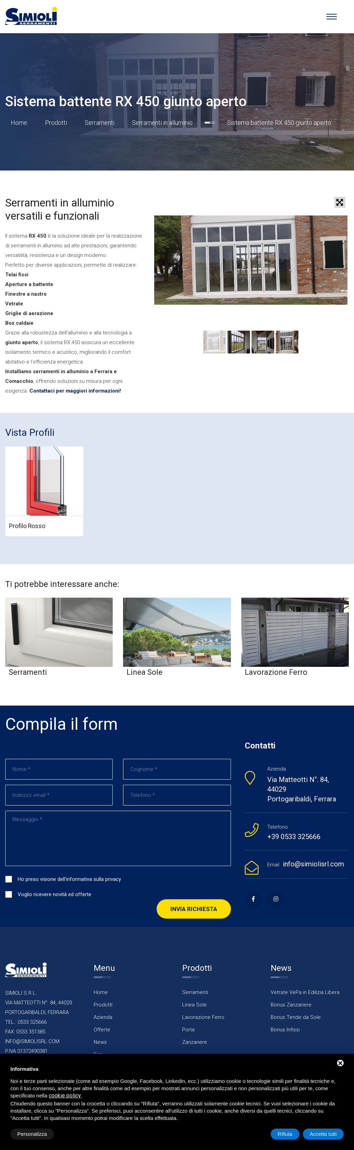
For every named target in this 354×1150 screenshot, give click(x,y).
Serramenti (99, 122)
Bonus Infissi (285, 1030)
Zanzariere (194, 1042)
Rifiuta (285, 1134)
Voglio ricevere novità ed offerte (54, 894)
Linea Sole (194, 1005)
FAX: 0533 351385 (25, 1032)
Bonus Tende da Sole (296, 1017)
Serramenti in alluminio (162, 122)
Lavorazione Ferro (203, 1017)
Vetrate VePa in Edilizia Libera (305, 992)
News (100, 1042)
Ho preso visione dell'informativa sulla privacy (69, 879)
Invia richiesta (193, 908)
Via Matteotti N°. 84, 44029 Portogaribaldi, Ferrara (301, 789)
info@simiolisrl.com (313, 864)
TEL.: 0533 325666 (26, 1022)
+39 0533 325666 (293, 836)
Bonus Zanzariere (291, 1005)
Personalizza (32, 1134)
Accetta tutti (323, 1134)
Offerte (102, 1030)
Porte (188, 1030)
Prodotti (56, 122)
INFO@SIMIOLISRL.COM (32, 1041)
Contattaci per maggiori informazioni (74, 391)
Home (19, 122)
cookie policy (65, 1095)
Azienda (103, 1017)
